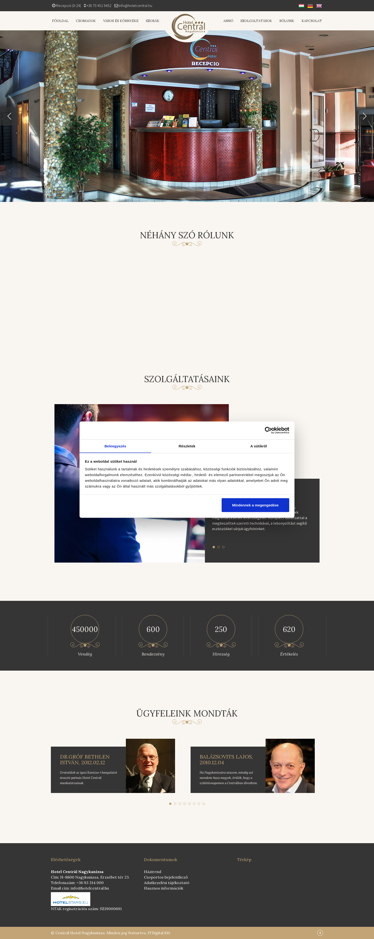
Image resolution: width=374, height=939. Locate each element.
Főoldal (60, 21)
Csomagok (86, 21)
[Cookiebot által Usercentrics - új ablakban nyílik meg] (268, 430)
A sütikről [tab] (258, 446)
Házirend (152, 871)
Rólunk (287, 21)
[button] (9, 116)
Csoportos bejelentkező (166, 877)
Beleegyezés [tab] (115, 446)
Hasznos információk (163, 888)
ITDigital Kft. (159, 932)
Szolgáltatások (256, 21)
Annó (229, 21)
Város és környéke (120, 21)
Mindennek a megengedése (255, 505)
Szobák (152, 21)
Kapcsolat (312, 21)
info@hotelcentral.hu (135, 5)
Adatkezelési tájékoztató (166, 882)
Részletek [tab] (187, 446)
